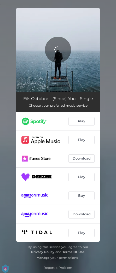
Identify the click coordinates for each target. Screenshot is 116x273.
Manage (43, 258)
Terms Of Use (73, 252)
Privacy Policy (42, 252)
